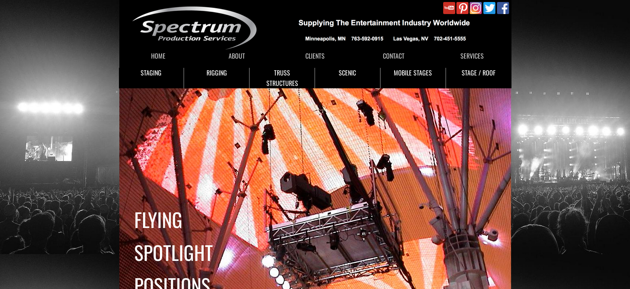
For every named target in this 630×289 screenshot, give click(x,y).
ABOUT (237, 56)
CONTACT (394, 56)
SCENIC (347, 72)
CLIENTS (315, 56)
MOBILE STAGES (413, 72)
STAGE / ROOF (478, 72)
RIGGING (217, 72)
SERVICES (472, 56)
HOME (158, 56)
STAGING (151, 72)
